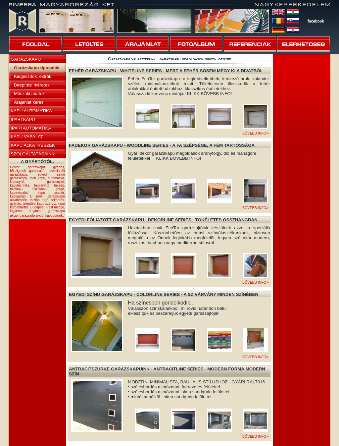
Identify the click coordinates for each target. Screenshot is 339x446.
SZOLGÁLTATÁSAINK (33, 153)
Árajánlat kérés (28, 102)
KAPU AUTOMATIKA (31, 110)
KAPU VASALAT (27, 136)
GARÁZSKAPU (26, 59)
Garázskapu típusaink (37, 67)
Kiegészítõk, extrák (32, 76)
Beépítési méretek (31, 85)
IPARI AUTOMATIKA (31, 128)
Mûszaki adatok (29, 93)
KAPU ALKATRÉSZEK (33, 145)
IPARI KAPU (23, 119)
